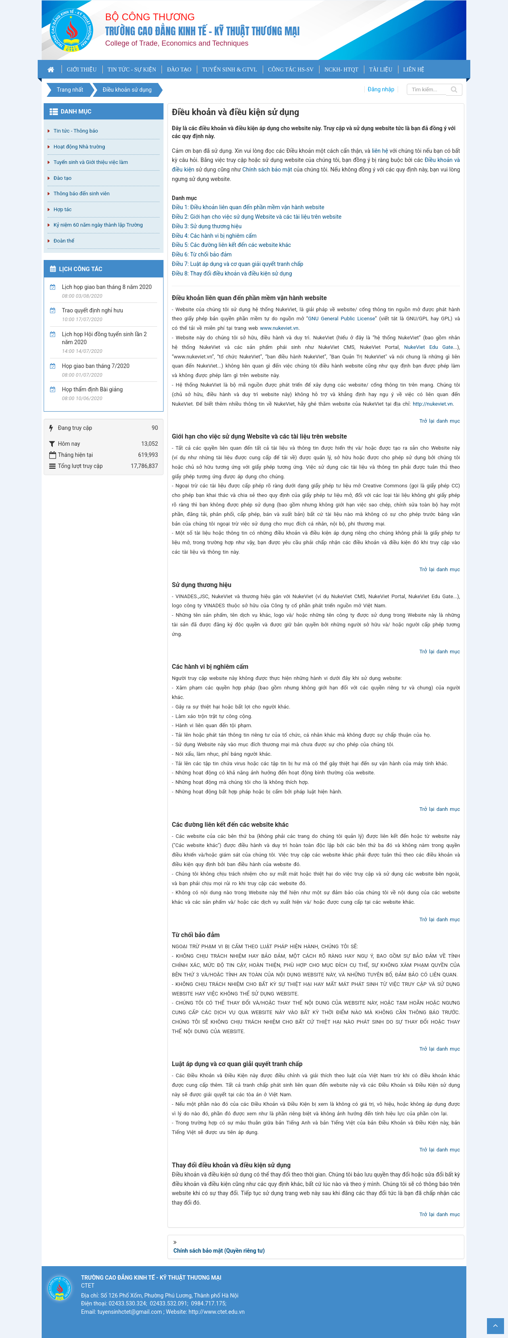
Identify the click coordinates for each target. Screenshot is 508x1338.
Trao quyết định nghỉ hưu (92, 310)
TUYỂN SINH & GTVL (229, 70)
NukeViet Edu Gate (428, 347)
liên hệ (380, 151)
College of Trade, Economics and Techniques (176, 43)
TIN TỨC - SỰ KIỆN (132, 70)
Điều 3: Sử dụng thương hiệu (207, 226)
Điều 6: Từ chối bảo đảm (202, 254)
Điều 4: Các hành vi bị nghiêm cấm (214, 236)
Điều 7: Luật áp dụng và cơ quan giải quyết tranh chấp (237, 264)
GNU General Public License (341, 319)
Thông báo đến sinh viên (82, 193)
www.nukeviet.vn (279, 328)
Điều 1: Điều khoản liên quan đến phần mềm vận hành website (248, 207)
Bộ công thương (150, 17)
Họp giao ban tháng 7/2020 (95, 366)
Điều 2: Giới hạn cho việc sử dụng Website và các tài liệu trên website (256, 217)
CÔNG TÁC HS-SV (291, 70)
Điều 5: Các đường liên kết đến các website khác (231, 245)
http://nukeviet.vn (433, 404)
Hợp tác (62, 209)
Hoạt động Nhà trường (79, 147)
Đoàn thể (64, 241)
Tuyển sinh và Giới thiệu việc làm (91, 162)
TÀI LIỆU (380, 70)
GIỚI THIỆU (81, 70)
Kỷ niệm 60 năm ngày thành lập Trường (98, 225)
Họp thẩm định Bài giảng (92, 389)
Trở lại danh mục (439, 421)
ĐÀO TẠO (179, 70)
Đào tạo (62, 178)
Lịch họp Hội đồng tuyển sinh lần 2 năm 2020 (104, 338)
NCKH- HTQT (341, 70)
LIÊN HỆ (414, 70)
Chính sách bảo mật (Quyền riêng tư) (219, 1251)
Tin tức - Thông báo (76, 131)
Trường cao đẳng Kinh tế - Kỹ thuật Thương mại (202, 31)
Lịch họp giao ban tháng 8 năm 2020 (107, 287)
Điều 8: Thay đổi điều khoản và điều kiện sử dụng (232, 273)
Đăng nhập (381, 89)
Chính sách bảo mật (267, 169)
